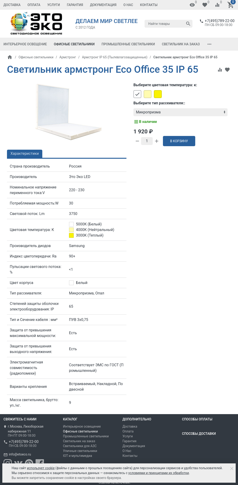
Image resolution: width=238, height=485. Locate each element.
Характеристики (24, 153)
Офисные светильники (74, 44)
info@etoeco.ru (20, 454)
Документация (103, 5)
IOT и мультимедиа (77, 456)
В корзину (179, 141)
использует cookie (41, 468)
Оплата (33, 5)
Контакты (149, 5)
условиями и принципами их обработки (158, 473)
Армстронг (68, 57)
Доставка (11, 5)
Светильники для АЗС (80, 446)
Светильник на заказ (181, 44)
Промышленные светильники (128, 44)
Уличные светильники (80, 451)
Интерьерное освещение (25, 44)
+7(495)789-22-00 (220, 21)
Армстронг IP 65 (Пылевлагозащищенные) (114, 57)
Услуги (53, 5)
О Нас (128, 5)
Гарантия (75, 5)
